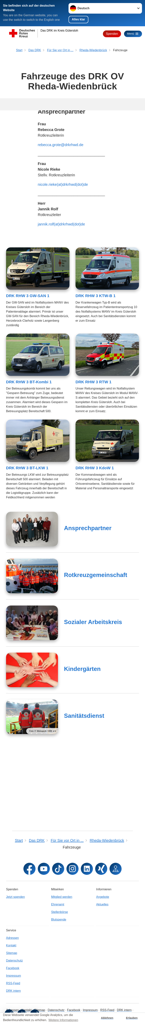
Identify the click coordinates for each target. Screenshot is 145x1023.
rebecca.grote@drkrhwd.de (60, 223)
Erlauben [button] (132, 1017)
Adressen (12, 937)
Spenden (111, 33)
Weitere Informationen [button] (63, 1020)
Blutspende (58, 919)
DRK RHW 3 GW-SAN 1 (27, 374)
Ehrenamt (57, 904)
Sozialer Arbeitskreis (93, 700)
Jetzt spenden (15, 896)
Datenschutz (14, 960)
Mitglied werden (61, 896)
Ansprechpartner (87, 606)
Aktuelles (102, 904)
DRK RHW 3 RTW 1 (93, 460)
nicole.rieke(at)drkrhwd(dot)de (63, 263)
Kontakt (11, 945)
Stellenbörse (59, 912)
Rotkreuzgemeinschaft (95, 653)
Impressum (13, 975)
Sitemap (11, 953)
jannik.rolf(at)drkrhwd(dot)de (61, 303)
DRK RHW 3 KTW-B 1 (96, 374)
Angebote (102, 896)
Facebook (12, 968)
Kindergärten (82, 747)
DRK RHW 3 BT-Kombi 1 (29, 460)
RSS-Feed (13, 983)
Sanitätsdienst (84, 794)
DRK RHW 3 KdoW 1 (95, 546)
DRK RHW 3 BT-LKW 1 (27, 546)
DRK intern (13, 990)
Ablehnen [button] (107, 1017)
